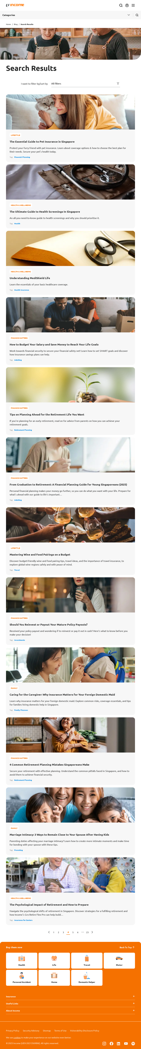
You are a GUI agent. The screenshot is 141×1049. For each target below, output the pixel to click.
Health (17, 223)
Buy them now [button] (14, 947)
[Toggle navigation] (133, 5)
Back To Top (127, 947)
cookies (17, 1037)
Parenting (18, 850)
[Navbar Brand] (15, 5)
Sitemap (47, 1030)
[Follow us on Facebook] (111, 1043)
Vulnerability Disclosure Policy (84, 1030)
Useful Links (12, 1003)
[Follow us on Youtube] (126, 1043)
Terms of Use (60, 1030)
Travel (17, 570)
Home (8, 24)
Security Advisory (31, 1030)
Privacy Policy (12, 1030)
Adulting (18, 360)
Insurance (11, 996)
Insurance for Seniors (23, 920)
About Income (13, 1010)
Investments (19, 640)
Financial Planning (22, 157)
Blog (16, 24)
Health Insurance (21, 290)
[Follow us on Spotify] (133, 1043)
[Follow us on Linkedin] (119, 1043)
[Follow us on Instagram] (104, 1043)
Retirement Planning (23, 430)
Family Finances (21, 710)
